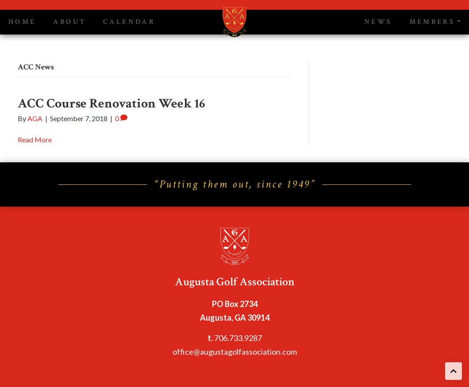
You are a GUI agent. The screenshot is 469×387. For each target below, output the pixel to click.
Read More (35, 139)
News (378, 22)
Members (432, 22)
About (69, 22)
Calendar (129, 22)
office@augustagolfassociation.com (235, 351)
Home (22, 22)
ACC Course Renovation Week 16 (111, 103)
